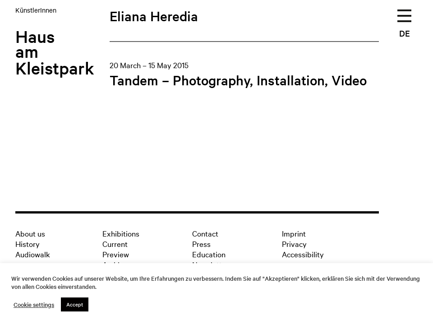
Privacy (294, 243)
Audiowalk (32, 254)
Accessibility (303, 254)
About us (30, 233)
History (27, 243)
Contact (205, 233)
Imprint (294, 233)
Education (209, 254)
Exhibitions (120, 233)
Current (115, 243)
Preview (115, 254)
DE (404, 33)
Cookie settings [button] (34, 305)
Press (201, 243)
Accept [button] (74, 304)
